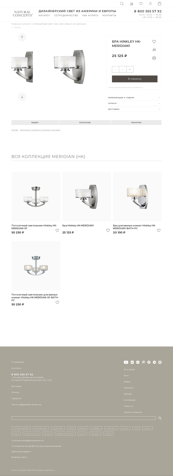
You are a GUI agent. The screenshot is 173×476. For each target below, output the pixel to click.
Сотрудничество (66, 15)
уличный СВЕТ (41, 427)
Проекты (128, 386)
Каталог (44, 15)
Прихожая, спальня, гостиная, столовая (40, 128)
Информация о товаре (121, 96)
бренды (83, 427)
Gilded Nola (111, 427)
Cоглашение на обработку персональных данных (36, 444)
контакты (95, 432)
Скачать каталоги (133, 410)
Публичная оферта (21, 450)
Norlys (16, 432)
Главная (16, 24)
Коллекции (129, 398)
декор (71, 427)
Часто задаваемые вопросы (25, 403)
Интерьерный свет (43, 24)
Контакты (109, 15)
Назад (16, 27)
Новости (128, 404)
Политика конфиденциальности (27, 439)
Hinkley (14, 128)
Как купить (90, 15)
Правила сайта (19, 456)
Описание (85, 121)
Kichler (47, 432)
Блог (126, 374)
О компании (17, 360)
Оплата (112, 102)
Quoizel (147, 427)
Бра (56, 24)
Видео (35, 121)
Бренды (128, 392)
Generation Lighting (65, 432)
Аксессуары (58, 427)
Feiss (136, 427)
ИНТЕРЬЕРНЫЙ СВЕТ (21, 427)
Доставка (114, 108)
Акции (82, 432)
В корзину (134, 77)
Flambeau (96, 427)
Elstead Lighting (31, 432)
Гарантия (136, 121)
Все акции (129, 368)
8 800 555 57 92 (148, 11)
